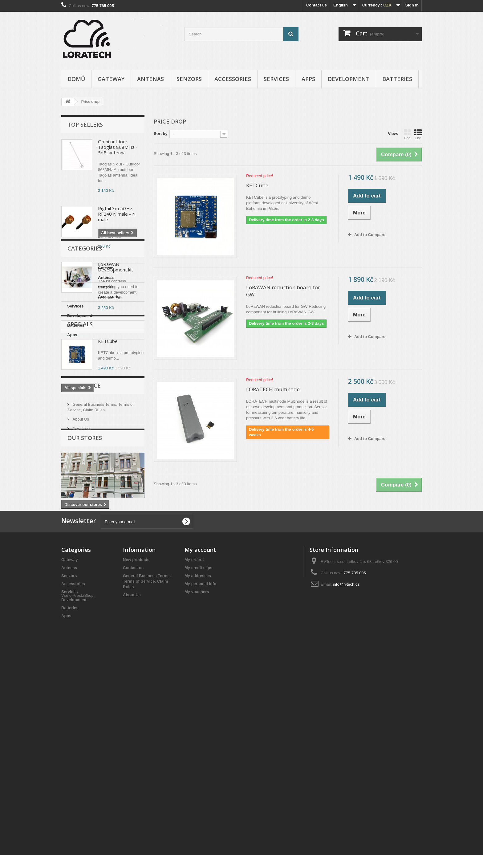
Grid (407, 134)
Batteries (397, 79)
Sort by (161, 133)
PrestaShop (83, 821)
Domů (76, 79)
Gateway (111, 79)
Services (276, 79)
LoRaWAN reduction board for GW (283, 291)
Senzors (189, 79)
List (418, 134)
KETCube (108, 477)
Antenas (150, 79)
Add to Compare (369, 234)
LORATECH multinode (273, 389)
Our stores (81, 586)
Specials (80, 460)
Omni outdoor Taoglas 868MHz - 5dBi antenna (118, 147)
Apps (308, 79)
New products (136, 754)
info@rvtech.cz (346, 779)
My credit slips (198, 762)
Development (349, 79)
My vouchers (197, 786)
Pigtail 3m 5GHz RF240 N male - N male (117, 213)
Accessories (232, 79)
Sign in (412, 5)
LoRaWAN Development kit (115, 267)
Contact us (316, 5)
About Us (80, 577)
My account (200, 744)
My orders (194, 754)
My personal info (200, 778)
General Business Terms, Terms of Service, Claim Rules (147, 776)
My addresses (198, 770)
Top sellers (85, 124)
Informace (84, 546)
